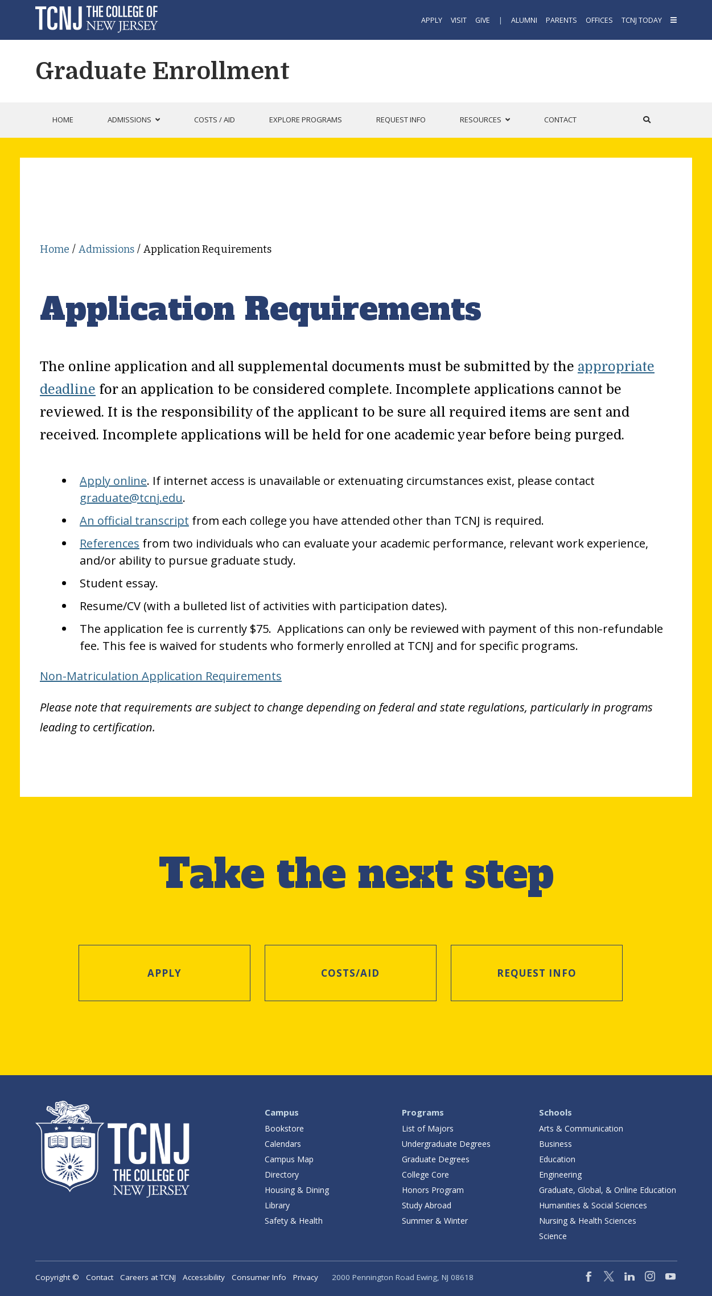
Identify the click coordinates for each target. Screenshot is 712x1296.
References (109, 543)
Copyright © (57, 1277)
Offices (599, 20)
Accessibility (204, 1277)
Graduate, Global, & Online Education (607, 1189)
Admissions (106, 249)
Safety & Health (294, 1220)
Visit (459, 20)
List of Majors (428, 1128)
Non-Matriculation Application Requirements (161, 676)
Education (557, 1159)
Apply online (113, 480)
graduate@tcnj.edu (131, 497)
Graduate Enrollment (162, 71)
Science (553, 1236)
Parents (561, 20)
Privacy (305, 1277)
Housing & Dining (297, 1189)
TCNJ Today (642, 20)
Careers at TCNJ (148, 1277)
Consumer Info (259, 1277)
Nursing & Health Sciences (587, 1220)
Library (277, 1205)
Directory (282, 1174)
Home (54, 249)
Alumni (524, 20)
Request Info (537, 973)
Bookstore (284, 1128)
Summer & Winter (435, 1220)
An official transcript (134, 520)
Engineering (560, 1174)
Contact (99, 1277)
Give (482, 20)
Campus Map (289, 1159)
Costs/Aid (350, 973)
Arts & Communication (581, 1128)
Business (555, 1143)
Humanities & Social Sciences (593, 1205)
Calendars (283, 1143)
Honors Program (433, 1189)
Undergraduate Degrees (446, 1143)
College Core (425, 1174)
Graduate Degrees (436, 1159)
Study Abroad (426, 1205)
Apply (431, 20)
